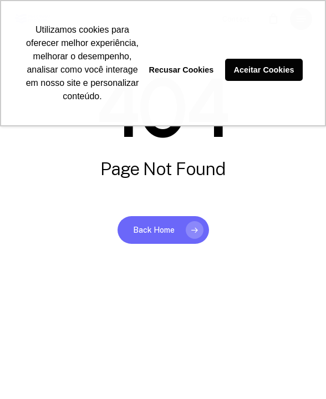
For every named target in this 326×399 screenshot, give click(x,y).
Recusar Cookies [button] (181, 69)
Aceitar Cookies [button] (264, 69)
